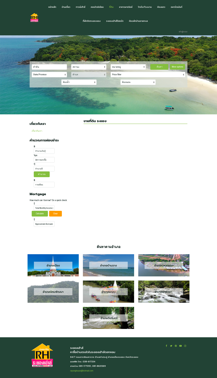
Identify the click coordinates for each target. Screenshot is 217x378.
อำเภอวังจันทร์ (108, 318)
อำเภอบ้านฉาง (108, 265)
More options (177, 66)
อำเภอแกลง (109, 292)
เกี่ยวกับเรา (37, 131)
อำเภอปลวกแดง (164, 265)
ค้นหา (159, 66)
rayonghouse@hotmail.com (81, 370)
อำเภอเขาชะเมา (164, 292)
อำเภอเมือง (53, 265)
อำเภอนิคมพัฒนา (53, 292)
